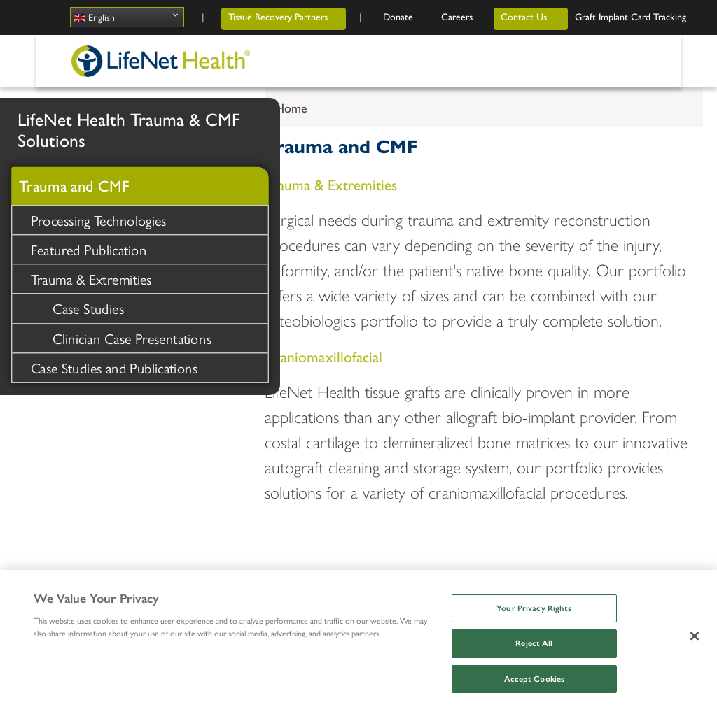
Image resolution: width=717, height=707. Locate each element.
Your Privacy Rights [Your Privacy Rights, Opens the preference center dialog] (533, 608)
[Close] (694, 635)
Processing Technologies (99, 219)
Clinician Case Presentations (132, 337)
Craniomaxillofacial (323, 355)
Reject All (533, 643)
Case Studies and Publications (114, 367)
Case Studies (88, 308)
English (94, 17)
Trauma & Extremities (91, 279)
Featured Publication (89, 248)
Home (291, 107)
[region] (358, 638)
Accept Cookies (534, 679)
